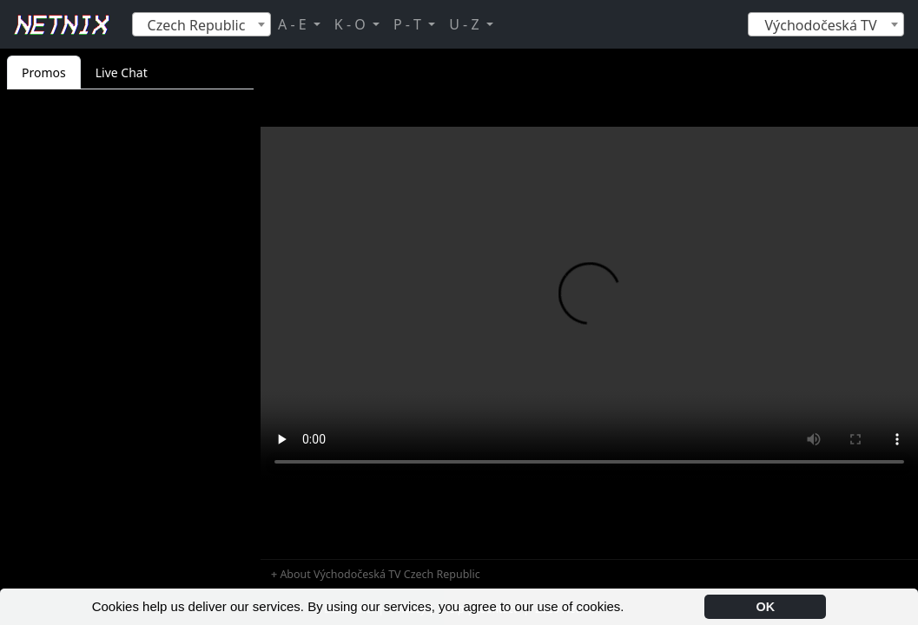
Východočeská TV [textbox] (820, 25)
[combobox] (201, 24)
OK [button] (766, 607)
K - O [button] (351, 24)
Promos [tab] (44, 72)
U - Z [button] (465, 24)
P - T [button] (409, 24)
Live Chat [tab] (122, 72)
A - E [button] (294, 24)
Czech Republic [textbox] (197, 25)
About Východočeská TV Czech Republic (379, 574)
